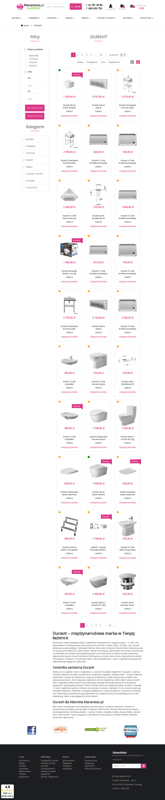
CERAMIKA (34, 18)
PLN (30, 85)
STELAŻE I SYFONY (106, 18)
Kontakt (22, 766)
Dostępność (92, 62)
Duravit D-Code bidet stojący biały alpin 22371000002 (127, 550)
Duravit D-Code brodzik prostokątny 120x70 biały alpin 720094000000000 (98, 164)
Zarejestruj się (91, 760)
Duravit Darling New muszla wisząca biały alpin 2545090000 (98, 440)
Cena (103, 62)
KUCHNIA (128, 18)
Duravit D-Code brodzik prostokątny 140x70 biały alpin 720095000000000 (98, 275)
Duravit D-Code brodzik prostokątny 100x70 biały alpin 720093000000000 (127, 275)
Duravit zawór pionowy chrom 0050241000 (127, 605)
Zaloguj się (89, 763)
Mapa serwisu (25, 771)
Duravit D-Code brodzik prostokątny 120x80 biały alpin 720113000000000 (127, 330)
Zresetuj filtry (35, 116)
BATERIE (16, 18)
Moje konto (90, 766)
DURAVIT (38, 25)
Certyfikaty (23, 768)
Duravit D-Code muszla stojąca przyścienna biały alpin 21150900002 (98, 385)
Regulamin (67, 763)
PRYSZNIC (52, 18)
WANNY (69, 18)
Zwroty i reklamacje (49, 776)
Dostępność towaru (49, 760)
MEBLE (86, 18)
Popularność (114, 62)
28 (101, 55)
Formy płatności (48, 768)
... (95, 55)
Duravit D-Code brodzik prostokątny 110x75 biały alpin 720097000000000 (127, 164)
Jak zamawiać (69, 760)
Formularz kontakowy (67, 767)
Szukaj (75, 6)
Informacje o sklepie (24, 761)
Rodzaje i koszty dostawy (48, 764)
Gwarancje (45, 774)
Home (25, 25)
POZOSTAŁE (146, 18)
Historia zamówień (93, 768)
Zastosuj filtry (35, 108)
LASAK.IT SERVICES (120, 788)
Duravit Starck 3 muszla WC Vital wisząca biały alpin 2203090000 (98, 606)
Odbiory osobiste (48, 771)
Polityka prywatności (24, 775)
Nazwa (80, 62)
